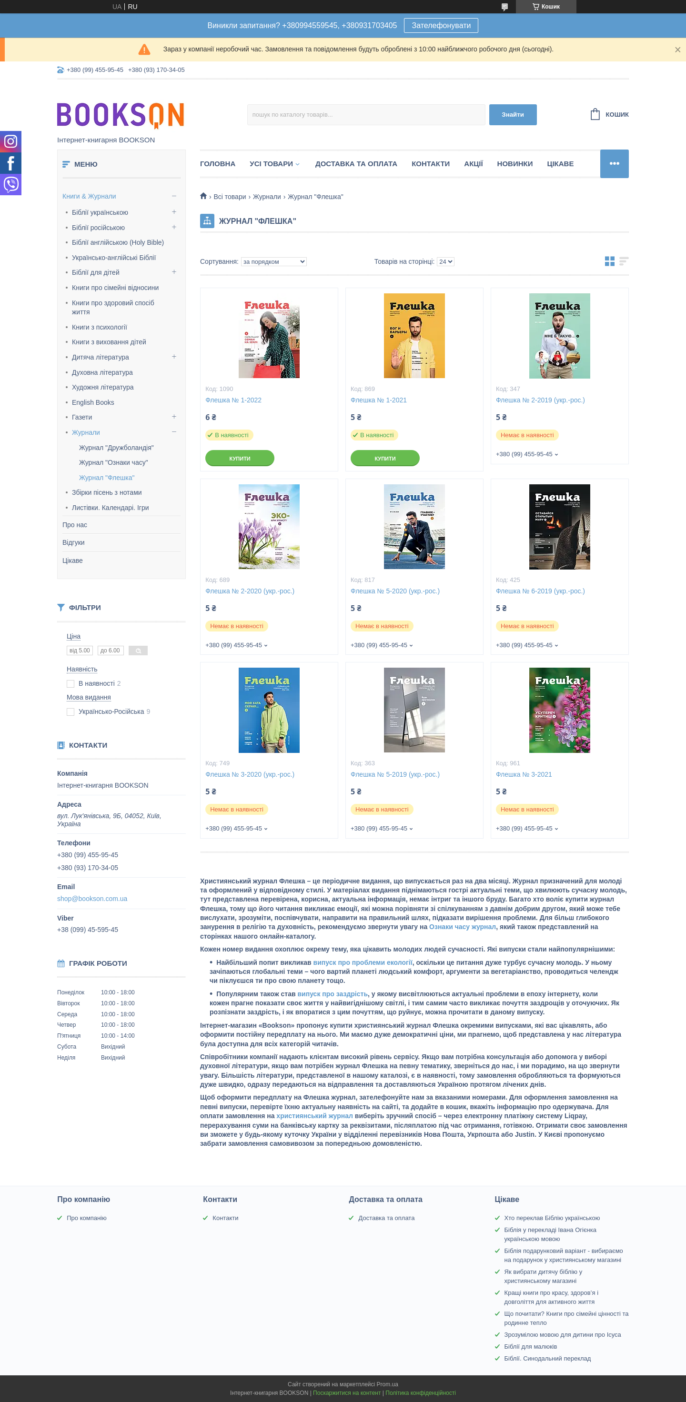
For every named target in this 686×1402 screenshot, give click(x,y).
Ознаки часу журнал (461, 927)
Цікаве (72, 560)
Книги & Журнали (89, 196)
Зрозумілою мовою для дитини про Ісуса (562, 1334)
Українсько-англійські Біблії (114, 257)
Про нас (74, 525)
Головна (217, 163)
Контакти (431, 163)
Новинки (515, 163)
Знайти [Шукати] (513, 114)
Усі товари (271, 163)
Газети (82, 417)
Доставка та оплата (356, 163)
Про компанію (87, 1218)
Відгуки (73, 542)
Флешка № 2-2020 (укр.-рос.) (249, 591)
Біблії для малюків (530, 1346)
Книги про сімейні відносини (115, 287)
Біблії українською (100, 212)
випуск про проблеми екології (362, 962)
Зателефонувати (441, 25)
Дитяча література (100, 357)
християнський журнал (313, 1116)
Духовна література (102, 372)
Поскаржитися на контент (347, 1393)
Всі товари (229, 196)
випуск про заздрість (332, 994)
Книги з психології (99, 327)
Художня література (103, 387)
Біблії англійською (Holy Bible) (118, 242)
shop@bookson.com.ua (92, 898)
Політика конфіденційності (420, 1393)
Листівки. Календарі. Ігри (110, 507)
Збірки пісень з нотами (107, 492)
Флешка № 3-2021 (524, 774)
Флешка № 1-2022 (233, 400)
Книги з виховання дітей (109, 342)
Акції (473, 163)
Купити (239, 458)
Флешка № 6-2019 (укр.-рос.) (540, 591)
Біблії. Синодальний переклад (547, 1358)
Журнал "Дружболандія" (116, 447)
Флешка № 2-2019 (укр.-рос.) (540, 400)
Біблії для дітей (96, 272)
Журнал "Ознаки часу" (113, 462)
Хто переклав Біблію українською (552, 1218)
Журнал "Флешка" (107, 477)
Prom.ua (387, 1384)
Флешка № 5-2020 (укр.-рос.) (395, 591)
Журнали (86, 432)
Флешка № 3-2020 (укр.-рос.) (249, 774)
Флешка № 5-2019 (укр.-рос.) (395, 774)
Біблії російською (98, 227)
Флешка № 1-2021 (379, 400)
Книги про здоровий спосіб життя (113, 307)
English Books (93, 402)
